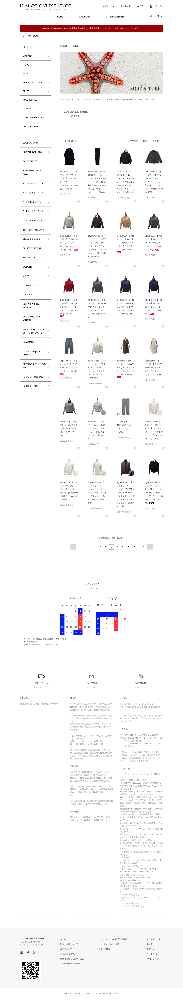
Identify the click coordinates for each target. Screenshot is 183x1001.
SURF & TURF (34, 36)
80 (144, 547)
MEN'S (26, 65)
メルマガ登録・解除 (117, 943)
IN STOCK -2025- (31, 389)
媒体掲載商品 (29, 345)
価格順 (145, 141)
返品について (77, 948)
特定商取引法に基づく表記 (83, 958)
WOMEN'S (27, 56)
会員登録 (153, 943)
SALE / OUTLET (30, 161)
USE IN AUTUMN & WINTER (31, 322)
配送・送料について (80, 943)
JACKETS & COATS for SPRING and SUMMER (33, 334)
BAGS (25, 74)
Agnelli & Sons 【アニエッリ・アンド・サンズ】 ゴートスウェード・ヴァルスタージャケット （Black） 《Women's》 (154, 492)
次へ (149, 546)
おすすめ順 (133, 141)
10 (133, 547)
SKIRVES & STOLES (32, 82)
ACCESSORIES (30, 100)
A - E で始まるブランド (33, 183)
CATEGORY (84, 17)
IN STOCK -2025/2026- (33, 380)
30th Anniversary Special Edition (34, 172)
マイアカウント (109, 6)
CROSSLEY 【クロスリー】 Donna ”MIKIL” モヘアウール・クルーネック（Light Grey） (69, 243)
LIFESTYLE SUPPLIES (33, 117)
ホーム (22, 36)
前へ (73, 546)
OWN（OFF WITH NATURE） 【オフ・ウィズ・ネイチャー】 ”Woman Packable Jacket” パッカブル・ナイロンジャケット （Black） (126, 182)
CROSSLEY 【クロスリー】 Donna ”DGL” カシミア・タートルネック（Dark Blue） (154, 307)
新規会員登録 (127, 6)
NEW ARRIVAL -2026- (33, 152)
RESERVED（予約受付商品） (33, 369)
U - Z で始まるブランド (33, 220)
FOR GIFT (27, 298)
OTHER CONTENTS (115, 17)
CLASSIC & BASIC (31, 242)
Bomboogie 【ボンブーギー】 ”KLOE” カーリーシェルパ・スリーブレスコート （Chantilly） (154, 368)
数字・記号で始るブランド (34, 231)
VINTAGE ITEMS (30, 126)
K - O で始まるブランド (33, 202)
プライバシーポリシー (81, 963)
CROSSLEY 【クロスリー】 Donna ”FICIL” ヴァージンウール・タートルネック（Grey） (154, 243)
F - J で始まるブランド (33, 192)
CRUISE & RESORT (32, 252)
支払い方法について (80, 953)
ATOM (117, 948)
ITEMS (60, 17)
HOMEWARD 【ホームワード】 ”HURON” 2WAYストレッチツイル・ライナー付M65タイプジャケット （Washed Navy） (154, 182)
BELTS (26, 91)
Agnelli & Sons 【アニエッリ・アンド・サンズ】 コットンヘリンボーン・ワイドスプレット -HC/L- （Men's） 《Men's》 (97, 492)
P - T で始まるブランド (33, 211)
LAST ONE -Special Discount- (31, 356)
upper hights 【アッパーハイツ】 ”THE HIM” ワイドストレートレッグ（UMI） (69, 367)
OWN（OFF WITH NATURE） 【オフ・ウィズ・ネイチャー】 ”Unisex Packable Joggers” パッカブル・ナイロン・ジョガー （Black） (97, 182)
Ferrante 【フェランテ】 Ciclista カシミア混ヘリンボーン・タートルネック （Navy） (69, 428)
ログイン (141, 6)
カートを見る (155, 953)
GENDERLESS (30, 289)
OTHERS (27, 108)
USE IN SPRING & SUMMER (31, 309)
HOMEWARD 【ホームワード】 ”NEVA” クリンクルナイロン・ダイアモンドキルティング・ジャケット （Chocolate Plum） (97, 246)
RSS (110, 948)
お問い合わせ (155, 958)
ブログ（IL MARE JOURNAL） (122, 939)
